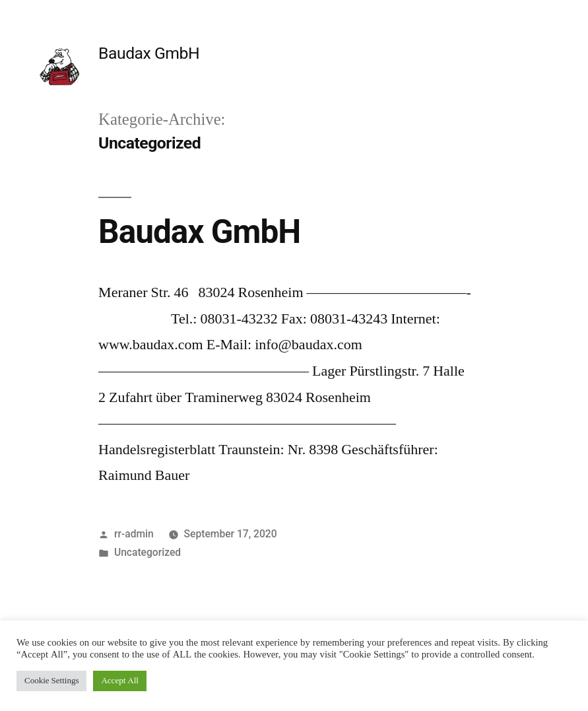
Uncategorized (147, 552)
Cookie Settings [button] (51, 680)
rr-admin (134, 533)
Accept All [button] (119, 680)
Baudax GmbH (148, 53)
